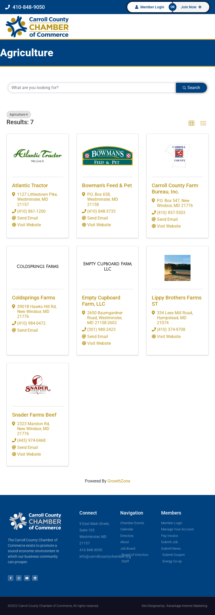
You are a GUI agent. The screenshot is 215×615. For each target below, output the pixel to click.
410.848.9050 (90, 550)
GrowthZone (119, 481)
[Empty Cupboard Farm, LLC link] (107, 266)
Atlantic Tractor (30, 185)
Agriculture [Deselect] (19, 114)
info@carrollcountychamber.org (105, 556)
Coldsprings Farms (33, 297)
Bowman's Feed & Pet (107, 185)
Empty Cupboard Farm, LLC (101, 300)
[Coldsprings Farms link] (38, 266)
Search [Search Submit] (191, 87)
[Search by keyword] (92, 88)
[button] (191, 123)
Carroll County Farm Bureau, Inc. (175, 188)
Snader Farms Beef (34, 415)
